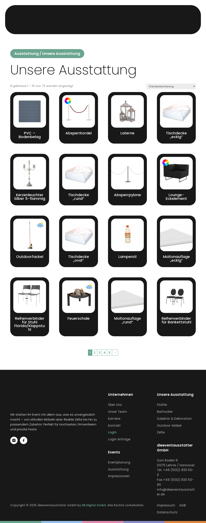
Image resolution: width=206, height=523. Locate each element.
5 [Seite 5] (109, 353)
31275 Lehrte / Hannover (176, 465)
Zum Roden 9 (167, 460)
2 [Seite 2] (95, 353)
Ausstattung (26, 53)
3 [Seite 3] (99, 353)
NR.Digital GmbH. (94, 505)
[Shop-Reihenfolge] (171, 86)
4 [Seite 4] (105, 353)
